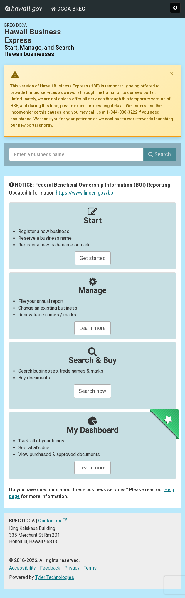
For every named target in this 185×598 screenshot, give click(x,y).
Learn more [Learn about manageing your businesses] (92, 328)
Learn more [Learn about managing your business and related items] (92, 467)
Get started (93, 258)
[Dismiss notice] (171, 73)
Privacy (72, 568)
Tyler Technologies (54, 577)
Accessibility (22, 568)
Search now (92, 391)
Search (159, 154)
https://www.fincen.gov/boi (85, 192)
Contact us (53, 520)
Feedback (50, 568)
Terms (90, 568)
